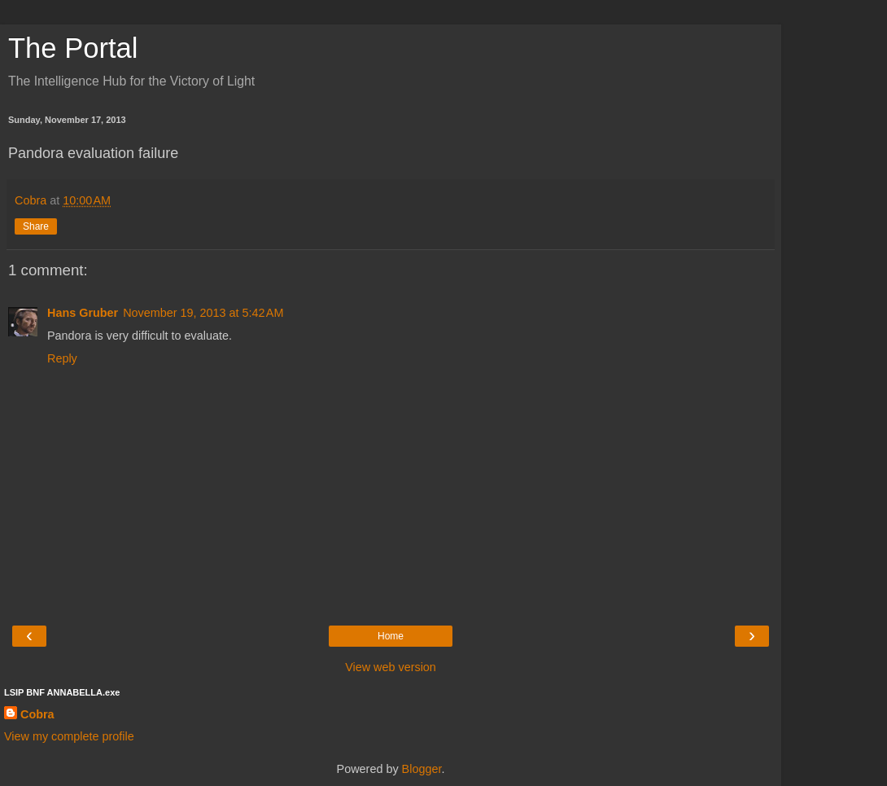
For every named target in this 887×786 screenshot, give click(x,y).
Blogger (422, 768)
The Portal (73, 48)
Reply (62, 358)
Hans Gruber (82, 312)
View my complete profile (69, 736)
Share (36, 226)
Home (391, 636)
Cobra (37, 714)
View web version (390, 667)
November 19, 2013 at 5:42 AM (203, 312)
